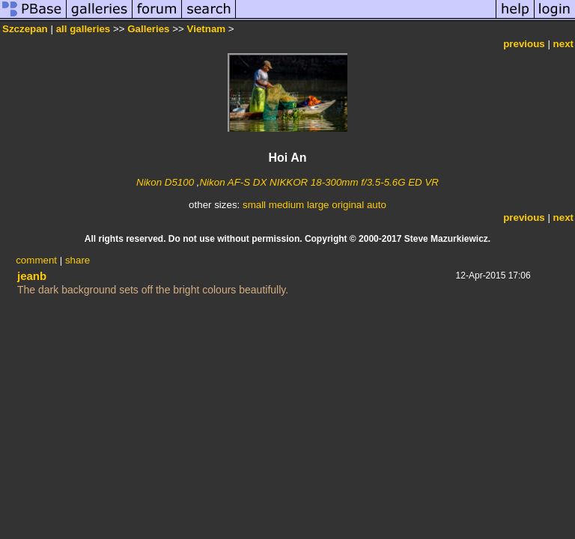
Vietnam (206, 28)
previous (524, 43)
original (348, 204)
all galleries (83, 28)
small (254, 204)
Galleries (148, 28)
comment (36, 260)
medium (286, 204)
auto (376, 204)
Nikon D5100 (165, 182)
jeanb (31, 276)
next (563, 43)
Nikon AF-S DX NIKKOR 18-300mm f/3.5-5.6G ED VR (318, 182)
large (318, 204)
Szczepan (25, 28)
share (77, 260)
